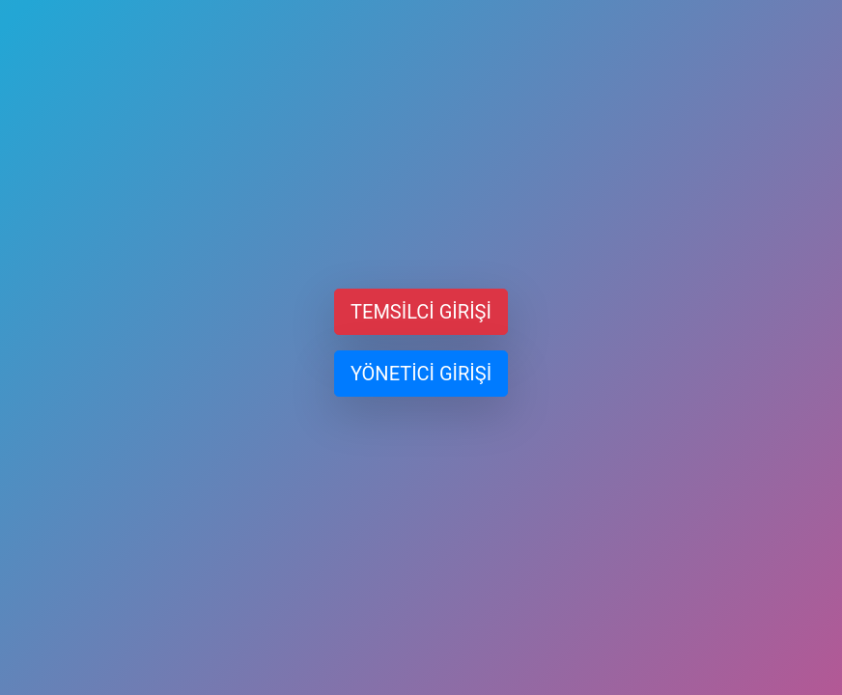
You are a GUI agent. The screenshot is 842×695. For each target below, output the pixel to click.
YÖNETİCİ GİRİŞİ (421, 373)
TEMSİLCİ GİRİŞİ (421, 311)
